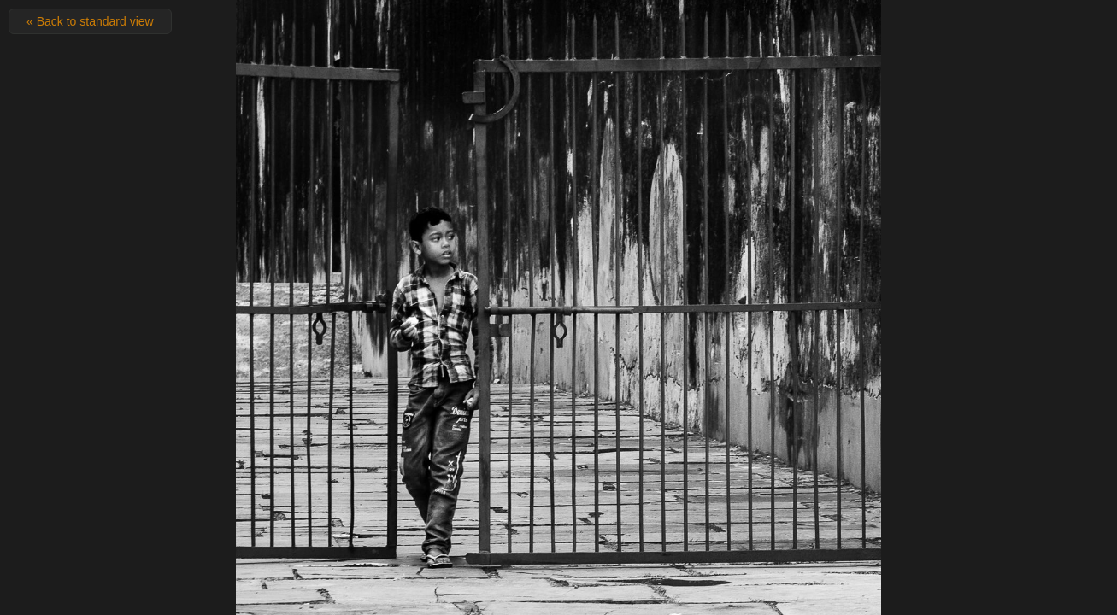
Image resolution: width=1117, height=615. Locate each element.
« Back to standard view (90, 21)
